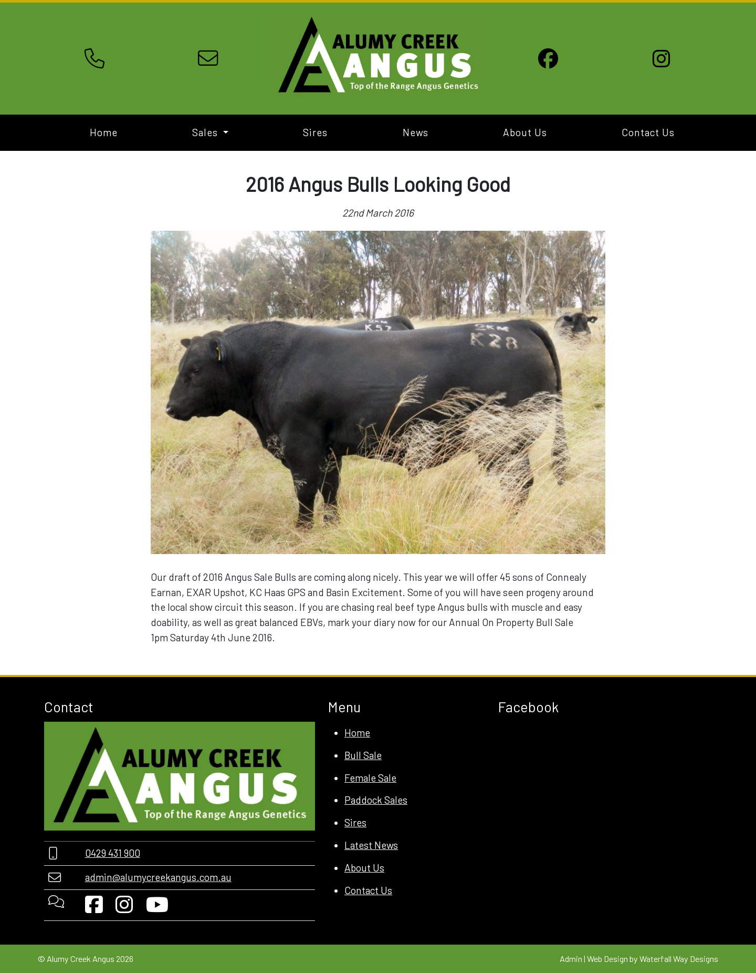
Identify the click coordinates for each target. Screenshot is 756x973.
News (415, 132)
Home (104, 132)
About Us (525, 132)
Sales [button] (206, 132)
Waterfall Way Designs (678, 959)
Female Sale (370, 778)
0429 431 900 (112, 853)
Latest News (371, 845)
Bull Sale (363, 755)
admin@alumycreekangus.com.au (158, 877)
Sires (315, 132)
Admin (571, 959)
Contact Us (648, 132)
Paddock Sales (375, 800)
